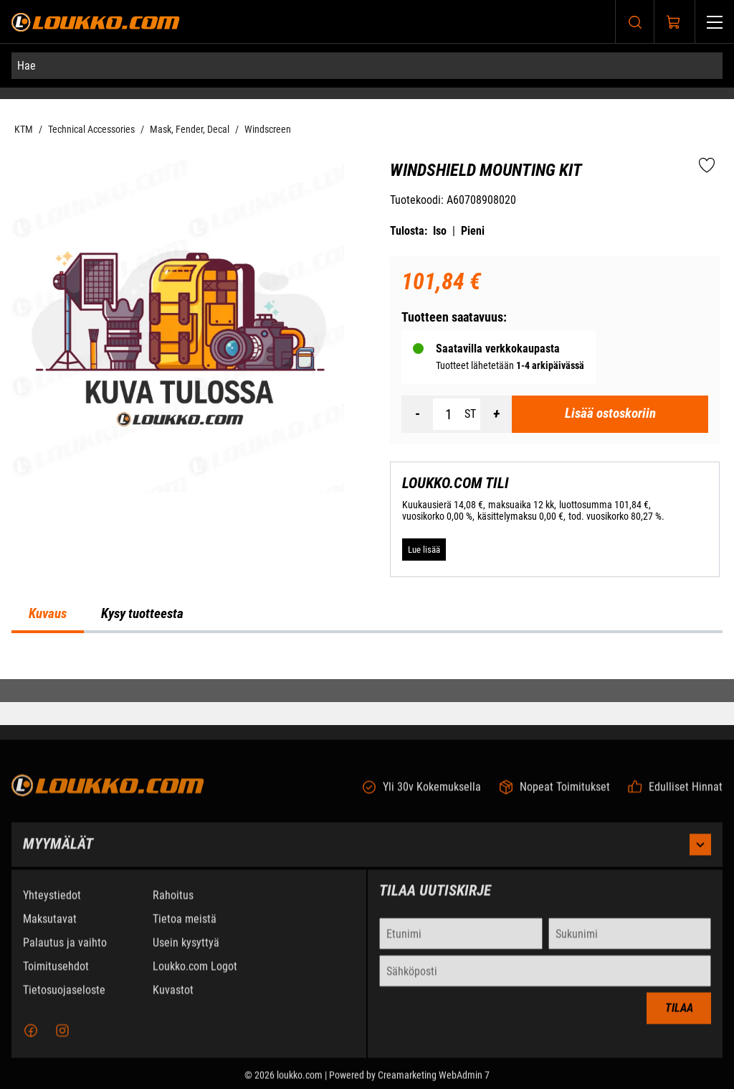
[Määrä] (448, 414)
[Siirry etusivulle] (95, 22)
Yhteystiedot (52, 904)
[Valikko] (714, 22)
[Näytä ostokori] (673, 22)
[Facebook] (31, 1039)
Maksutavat (50, 928)
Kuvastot (173, 999)
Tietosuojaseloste (64, 999)
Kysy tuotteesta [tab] (142, 614)
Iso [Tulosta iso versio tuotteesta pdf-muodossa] (440, 231)
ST (470, 414)
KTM (23, 129)
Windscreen (267, 129)
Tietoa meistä (184, 928)
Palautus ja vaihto (65, 951)
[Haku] (635, 22)
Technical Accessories (91, 129)
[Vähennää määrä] (417, 414)
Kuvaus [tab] (48, 614)
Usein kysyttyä (186, 951)
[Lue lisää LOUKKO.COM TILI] (424, 549)
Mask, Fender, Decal (189, 129)
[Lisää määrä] (496, 414)
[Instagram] (62, 1039)
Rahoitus (173, 904)
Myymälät (367, 853)
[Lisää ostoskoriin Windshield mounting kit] (610, 414)
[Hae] (367, 65)
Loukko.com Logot (195, 975)
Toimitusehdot (56, 975)
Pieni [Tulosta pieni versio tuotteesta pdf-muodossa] (473, 231)
